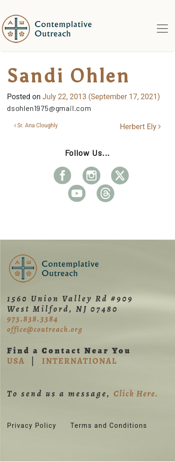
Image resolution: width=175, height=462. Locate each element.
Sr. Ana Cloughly (36, 125)
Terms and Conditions (108, 425)
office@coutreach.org (45, 329)
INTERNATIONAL (79, 361)
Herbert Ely (140, 126)
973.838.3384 (32, 318)
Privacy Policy (31, 425)
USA (16, 361)
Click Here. (135, 393)
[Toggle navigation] (162, 28)
